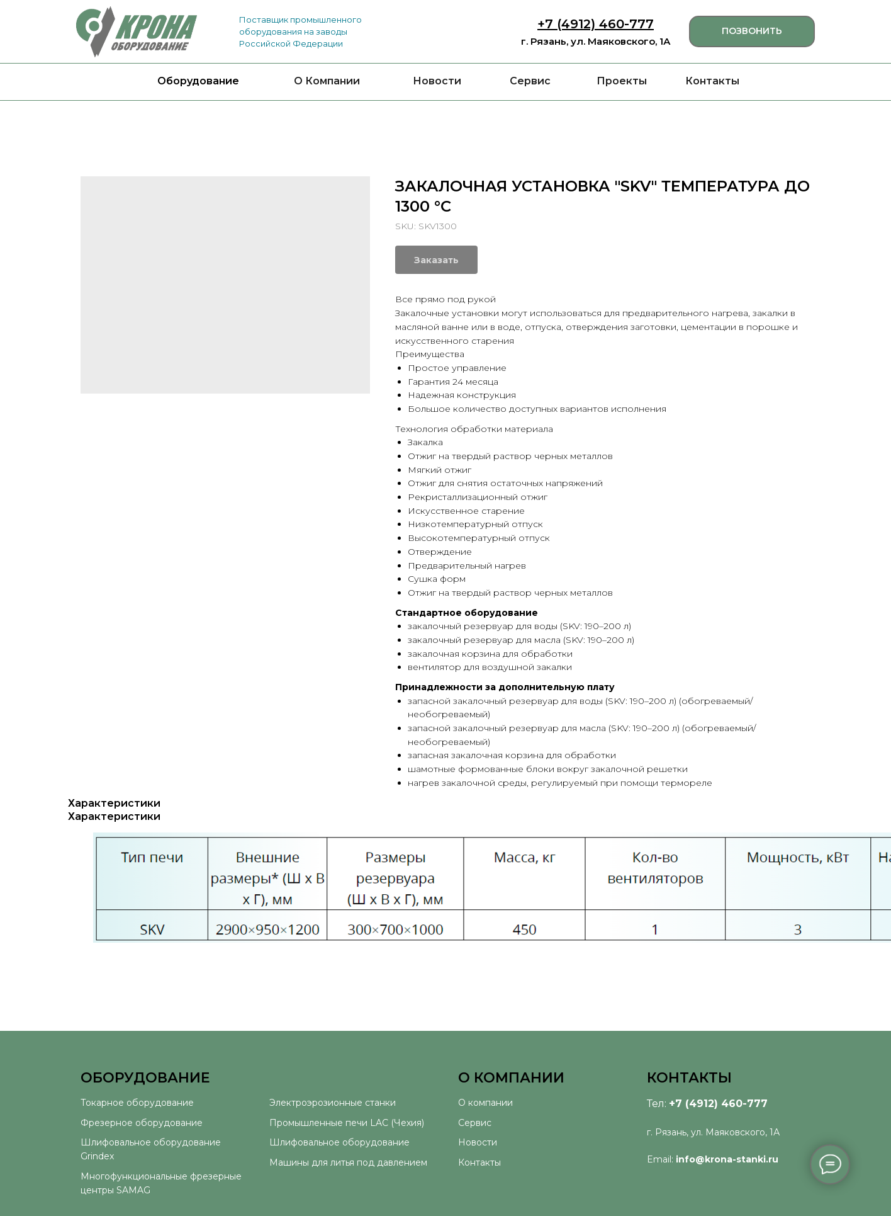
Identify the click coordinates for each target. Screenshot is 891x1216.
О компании (485, 1102)
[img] (136, 31)
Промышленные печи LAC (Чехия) (346, 1122)
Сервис (530, 81)
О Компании (327, 81)
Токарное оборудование (137, 1102)
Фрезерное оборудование (142, 1122)
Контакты (712, 81)
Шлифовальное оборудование (339, 1142)
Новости (437, 81)
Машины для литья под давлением (348, 1162)
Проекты (622, 81)
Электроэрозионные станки (332, 1102)
